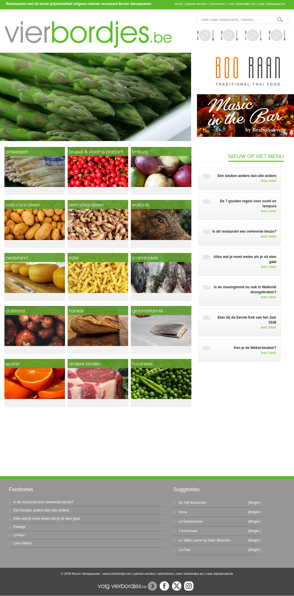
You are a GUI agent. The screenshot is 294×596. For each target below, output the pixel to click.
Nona (182, 512)
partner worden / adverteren (205, 4)
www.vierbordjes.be (117, 573)
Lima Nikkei (22, 543)
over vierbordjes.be (242, 4)
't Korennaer (188, 531)
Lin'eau (18, 535)
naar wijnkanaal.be (271, 4)
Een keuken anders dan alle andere (41, 510)
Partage (19, 527)
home (179, 4)
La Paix (184, 550)
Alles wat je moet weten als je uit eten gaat (46, 518)
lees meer (268, 181)
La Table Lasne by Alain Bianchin (204, 540)
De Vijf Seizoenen (192, 503)
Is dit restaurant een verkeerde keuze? (43, 502)
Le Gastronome (190, 521)
